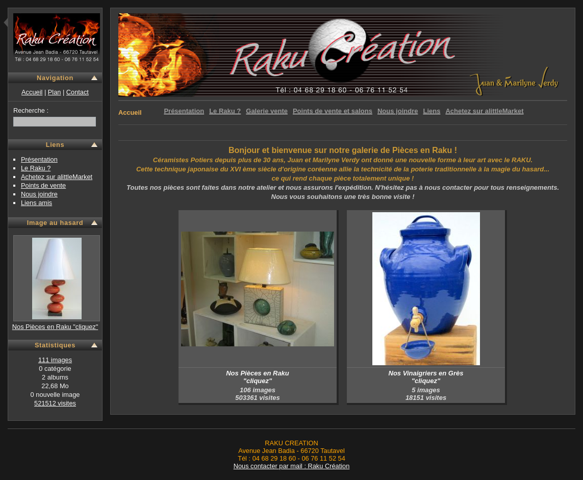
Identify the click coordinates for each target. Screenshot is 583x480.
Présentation (39, 159)
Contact (77, 92)
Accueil (31, 92)
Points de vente (43, 185)
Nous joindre (39, 194)
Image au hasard (55, 222)
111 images (55, 360)
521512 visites (55, 403)
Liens (55, 144)
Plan (54, 92)
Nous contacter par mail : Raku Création (292, 466)
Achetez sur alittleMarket (56, 177)
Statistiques (55, 345)
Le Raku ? (35, 168)
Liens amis (36, 203)
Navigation (55, 78)
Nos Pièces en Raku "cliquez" (55, 327)
